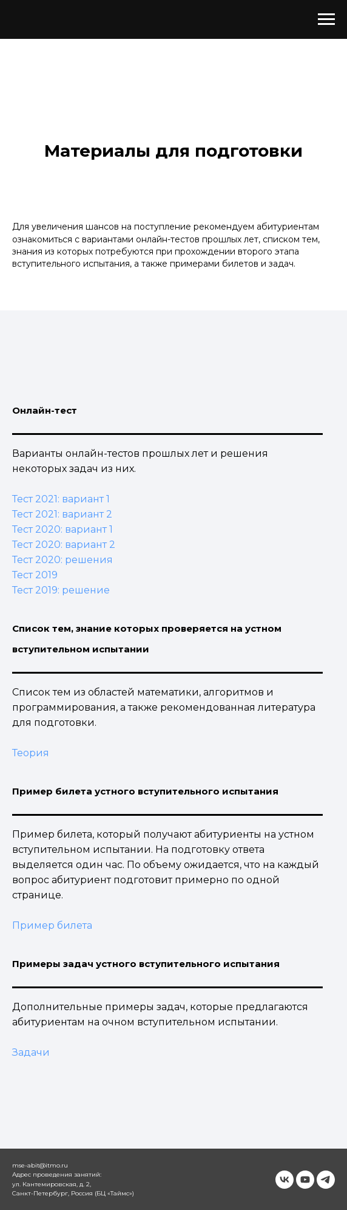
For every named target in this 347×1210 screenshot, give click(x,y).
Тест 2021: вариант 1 (61, 499)
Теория (30, 753)
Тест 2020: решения (62, 560)
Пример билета (52, 925)
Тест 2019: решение (61, 590)
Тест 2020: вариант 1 (62, 529)
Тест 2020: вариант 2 (63, 544)
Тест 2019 (35, 575)
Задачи (31, 1052)
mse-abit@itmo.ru (40, 1165)
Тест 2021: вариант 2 (62, 514)
